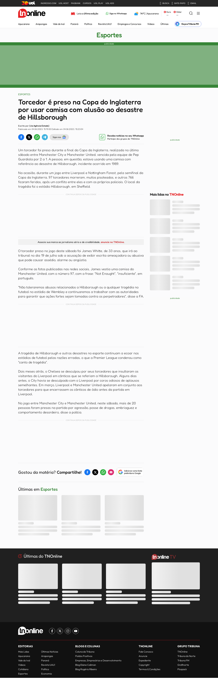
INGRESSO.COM (48, 3)
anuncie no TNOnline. (112, 242)
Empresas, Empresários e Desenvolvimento (98, 660)
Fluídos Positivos (83, 656)
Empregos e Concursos (129, 23)
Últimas (164, 23)
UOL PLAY (98, 3)
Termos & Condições (149, 669)
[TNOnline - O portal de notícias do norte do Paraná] (31, 13)
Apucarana (24, 23)
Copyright (144, 664)
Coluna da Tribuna (84, 651)
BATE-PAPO (178, 3)
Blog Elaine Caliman (85, 664)
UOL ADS (110, 3)
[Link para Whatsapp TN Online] (116, 13)
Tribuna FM (183, 660)
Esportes (109, 35)
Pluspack (182, 669)
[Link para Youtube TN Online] (76, 631)
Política (88, 23)
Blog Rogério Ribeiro (86, 669)
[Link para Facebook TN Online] (52, 631)
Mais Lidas (23, 651)
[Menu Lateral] (198, 13)
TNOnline (182, 651)
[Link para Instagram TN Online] (68, 631)
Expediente (145, 660)
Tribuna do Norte (186, 656)
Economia (46, 673)
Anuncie (143, 656)
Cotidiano (23, 669)
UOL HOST (64, 3)
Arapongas (41, 23)
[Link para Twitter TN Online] (60, 631)
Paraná (74, 23)
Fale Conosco (146, 651)
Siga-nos (59, 137)
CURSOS (87, 3)
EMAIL (192, 3)
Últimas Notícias (49, 651)
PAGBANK (76, 3)
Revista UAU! (105, 23)
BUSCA (164, 3)
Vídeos (150, 23)
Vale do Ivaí (58, 23)
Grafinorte (183, 664)
